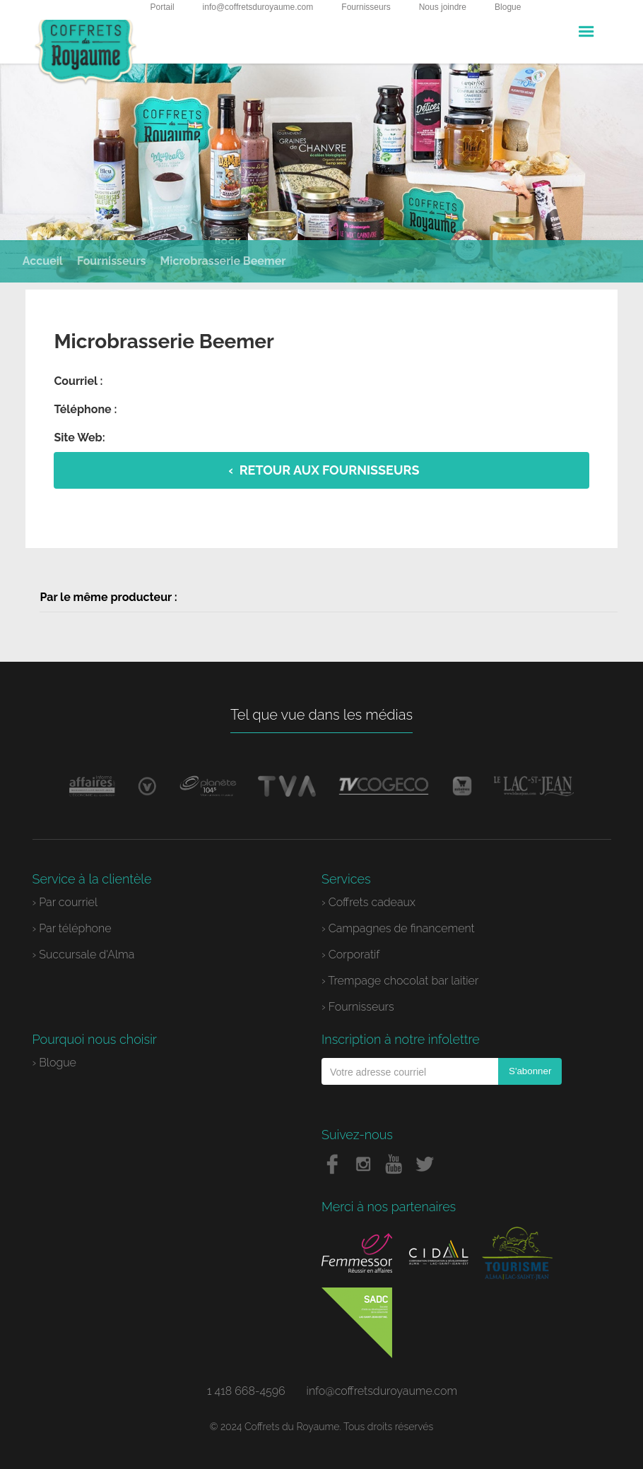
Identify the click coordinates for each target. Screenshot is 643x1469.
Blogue (508, 7)
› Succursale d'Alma (84, 954)
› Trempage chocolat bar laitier (400, 980)
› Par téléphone (72, 928)
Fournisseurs (365, 7)
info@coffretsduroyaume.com (258, 7)
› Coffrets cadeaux (368, 902)
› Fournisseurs (358, 1006)
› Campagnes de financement (398, 928)
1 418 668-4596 (246, 1391)
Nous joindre (442, 7)
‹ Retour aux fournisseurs (324, 470)
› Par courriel (65, 902)
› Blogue (54, 1062)
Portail (163, 7)
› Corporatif (350, 954)
